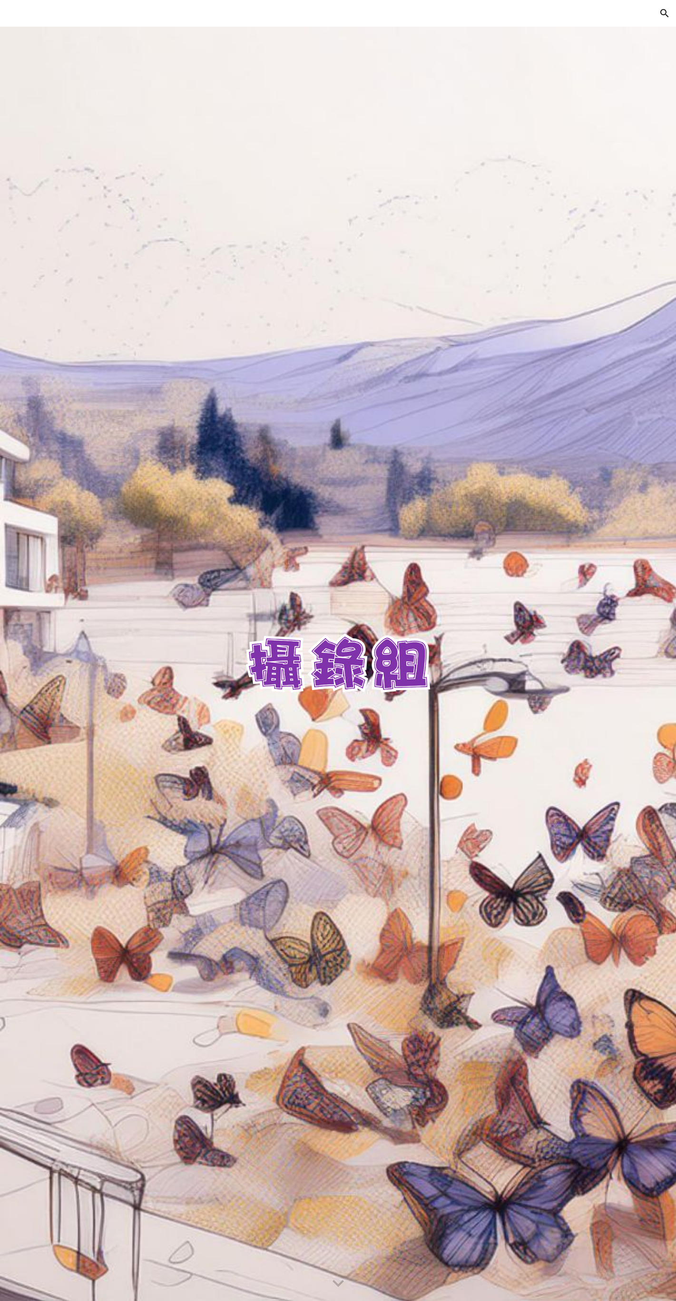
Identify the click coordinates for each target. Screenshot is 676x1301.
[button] (664, 13)
